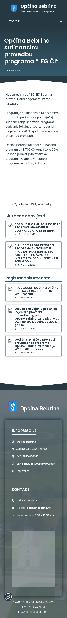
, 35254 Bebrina (31, 449)
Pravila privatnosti (33, 606)
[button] (61, 21)
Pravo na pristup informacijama (33, 601)
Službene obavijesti (25, 216)
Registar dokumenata (28, 278)
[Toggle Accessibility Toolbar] (8, 597)
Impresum (23, 471)
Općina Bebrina (39, 6)
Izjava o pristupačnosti (33, 612)
